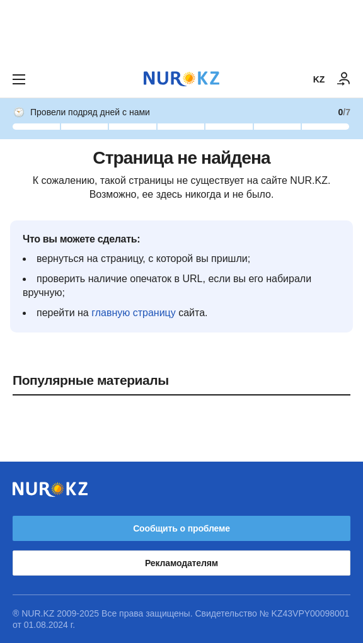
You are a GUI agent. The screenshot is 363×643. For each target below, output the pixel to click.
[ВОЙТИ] (344, 79)
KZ (319, 79)
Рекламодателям (181, 563)
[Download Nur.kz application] (181, 30)
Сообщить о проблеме (181, 528)
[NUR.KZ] (181, 79)
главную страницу (133, 312)
